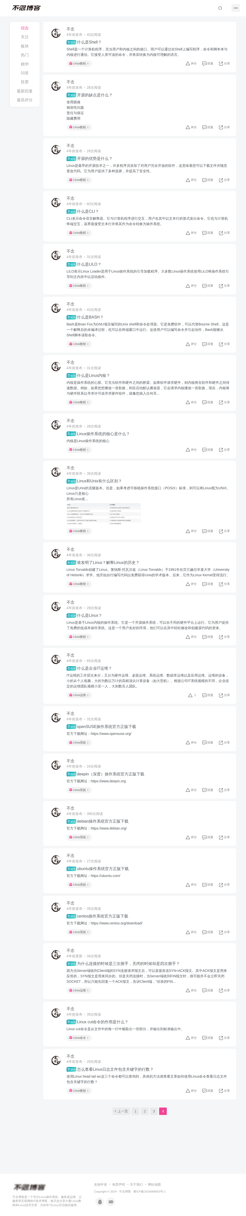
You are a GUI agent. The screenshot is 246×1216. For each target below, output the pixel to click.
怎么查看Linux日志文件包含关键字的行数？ (110, 1092)
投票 (25, 82)
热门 (25, 55)
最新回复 (25, 91)
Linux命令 (79, 1060)
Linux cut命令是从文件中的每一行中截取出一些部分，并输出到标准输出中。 (126, 1051)
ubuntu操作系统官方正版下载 (98, 889)
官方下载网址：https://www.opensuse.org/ (99, 752)
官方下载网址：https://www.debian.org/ (97, 848)
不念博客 (125, 1163)
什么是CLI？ (83, 214)
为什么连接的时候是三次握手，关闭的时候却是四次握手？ (123, 985)
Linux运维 (79, 713)
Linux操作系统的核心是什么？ (99, 438)
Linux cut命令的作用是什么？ (98, 1044)
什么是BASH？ (85, 320)
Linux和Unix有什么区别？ (95, 486)
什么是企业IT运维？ (90, 686)
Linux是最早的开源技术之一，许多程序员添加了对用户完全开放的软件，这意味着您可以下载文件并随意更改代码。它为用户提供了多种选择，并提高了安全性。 (147, 170)
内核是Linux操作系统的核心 (88, 445)
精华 (25, 64)
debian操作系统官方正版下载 (98, 841)
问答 (25, 73)
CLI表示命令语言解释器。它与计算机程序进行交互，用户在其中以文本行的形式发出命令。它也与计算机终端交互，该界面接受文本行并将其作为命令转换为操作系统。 (147, 223)
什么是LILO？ (84, 267)
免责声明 (118, 1157)
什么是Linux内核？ (89, 379)
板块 (25, 46)
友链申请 (100, 1157)
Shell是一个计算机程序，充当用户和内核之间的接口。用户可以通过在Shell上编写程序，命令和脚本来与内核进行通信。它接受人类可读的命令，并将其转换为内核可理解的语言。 (147, 52)
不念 (71, 29)
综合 (25, 28)
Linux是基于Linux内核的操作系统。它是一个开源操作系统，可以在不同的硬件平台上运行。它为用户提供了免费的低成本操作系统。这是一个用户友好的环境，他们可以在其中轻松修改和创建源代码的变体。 (148, 642)
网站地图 (154, 1157)
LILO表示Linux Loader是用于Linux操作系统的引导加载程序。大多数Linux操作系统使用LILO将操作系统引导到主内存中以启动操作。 (148, 276)
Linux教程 (79, 63)
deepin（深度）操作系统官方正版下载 (106, 793)
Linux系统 (79, 761)
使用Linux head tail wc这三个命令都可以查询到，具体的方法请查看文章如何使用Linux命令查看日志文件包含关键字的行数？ (147, 1101)
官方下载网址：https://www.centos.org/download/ (105, 944)
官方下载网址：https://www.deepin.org (96, 800)
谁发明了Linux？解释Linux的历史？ (103, 574)
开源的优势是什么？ (90, 160)
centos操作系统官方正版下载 (98, 937)
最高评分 (25, 100)
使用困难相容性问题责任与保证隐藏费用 (75, 111)
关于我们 (136, 1157)
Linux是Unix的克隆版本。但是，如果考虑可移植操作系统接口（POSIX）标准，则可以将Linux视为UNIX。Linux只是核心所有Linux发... (143, 501)
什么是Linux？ (85, 632)
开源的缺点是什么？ (90, 96)
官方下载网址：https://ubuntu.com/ (94, 896)
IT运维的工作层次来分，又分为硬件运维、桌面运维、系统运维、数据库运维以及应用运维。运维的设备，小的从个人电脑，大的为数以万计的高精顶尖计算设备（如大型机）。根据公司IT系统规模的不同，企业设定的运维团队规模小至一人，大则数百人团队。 (148, 698)
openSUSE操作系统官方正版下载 (102, 745)
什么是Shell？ (84, 42)
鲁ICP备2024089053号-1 (149, 1163)
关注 (25, 37)
